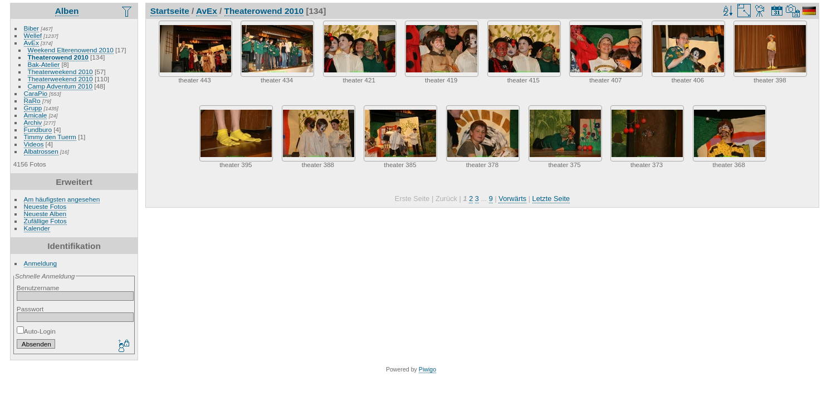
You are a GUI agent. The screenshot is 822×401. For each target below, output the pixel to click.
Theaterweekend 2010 (60, 71)
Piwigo (427, 369)
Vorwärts (512, 198)
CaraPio (36, 93)
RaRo (32, 100)
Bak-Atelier (44, 64)
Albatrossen (41, 151)
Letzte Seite (551, 198)
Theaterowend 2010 (58, 57)
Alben (67, 11)
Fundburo (38, 129)
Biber (31, 28)
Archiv (33, 122)
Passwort (30, 308)
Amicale (35, 115)
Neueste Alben (45, 213)
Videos (34, 144)
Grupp (33, 107)
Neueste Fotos (45, 206)
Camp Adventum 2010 (60, 86)
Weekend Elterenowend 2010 (71, 49)
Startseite (169, 11)
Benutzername (38, 287)
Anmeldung (40, 263)
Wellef (33, 35)
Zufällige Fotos (45, 220)
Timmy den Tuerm (50, 136)
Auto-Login (36, 331)
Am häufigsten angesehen (62, 199)
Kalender (37, 228)
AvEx (31, 42)
